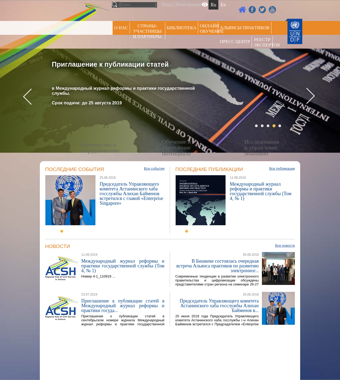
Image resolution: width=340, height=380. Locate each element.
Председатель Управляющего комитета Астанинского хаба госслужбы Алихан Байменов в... (219, 305)
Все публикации (282, 168)
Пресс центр (235, 41)
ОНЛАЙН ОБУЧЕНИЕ (209, 28)
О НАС (121, 27)
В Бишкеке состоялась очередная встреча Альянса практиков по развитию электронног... (217, 265)
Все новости (285, 245)
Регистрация (188, 4)
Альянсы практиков (244, 27)
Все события (154, 168)
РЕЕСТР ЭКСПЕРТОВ (263, 42)
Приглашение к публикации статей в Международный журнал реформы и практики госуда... (122, 305)
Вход (167, 4)
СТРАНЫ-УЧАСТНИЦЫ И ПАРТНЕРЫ (147, 31)
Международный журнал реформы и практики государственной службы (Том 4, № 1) (260, 191)
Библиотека (182, 27)
